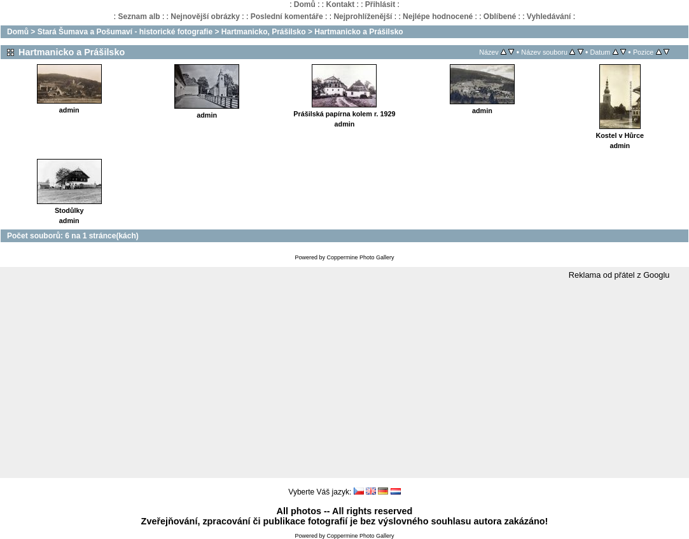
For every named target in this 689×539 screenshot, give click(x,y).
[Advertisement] (344, 379)
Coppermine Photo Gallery (360, 257)
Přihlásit (380, 4)
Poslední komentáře (287, 16)
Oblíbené (500, 16)
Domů (305, 4)
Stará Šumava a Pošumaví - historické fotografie (125, 31)
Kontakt (340, 4)
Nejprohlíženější (362, 16)
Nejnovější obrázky (205, 16)
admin (69, 110)
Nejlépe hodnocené (438, 16)
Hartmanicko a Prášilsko (358, 31)
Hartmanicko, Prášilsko (263, 31)
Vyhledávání (549, 16)
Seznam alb (139, 16)
